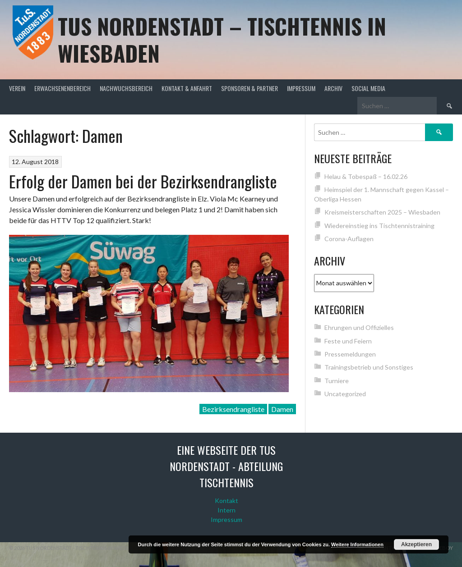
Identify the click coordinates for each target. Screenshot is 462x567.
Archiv (333, 88)
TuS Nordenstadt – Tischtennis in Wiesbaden (222, 39)
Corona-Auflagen (349, 238)
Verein (17, 88)
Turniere (336, 380)
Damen (282, 409)
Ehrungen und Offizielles (359, 327)
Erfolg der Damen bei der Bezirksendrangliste (143, 181)
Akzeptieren (416, 544)
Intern (226, 510)
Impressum (301, 88)
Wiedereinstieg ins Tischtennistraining (379, 225)
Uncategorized (345, 394)
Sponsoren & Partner (249, 88)
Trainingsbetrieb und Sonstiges (368, 367)
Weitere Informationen (357, 544)
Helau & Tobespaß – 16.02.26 (365, 176)
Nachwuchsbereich (126, 88)
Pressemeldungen (350, 354)
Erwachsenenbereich (62, 88)
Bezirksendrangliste (233, 409)
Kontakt (226, 500)
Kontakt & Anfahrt (187, 88)
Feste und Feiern (348, 341)
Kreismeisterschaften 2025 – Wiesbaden (382, 212)
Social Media (368, 88)
